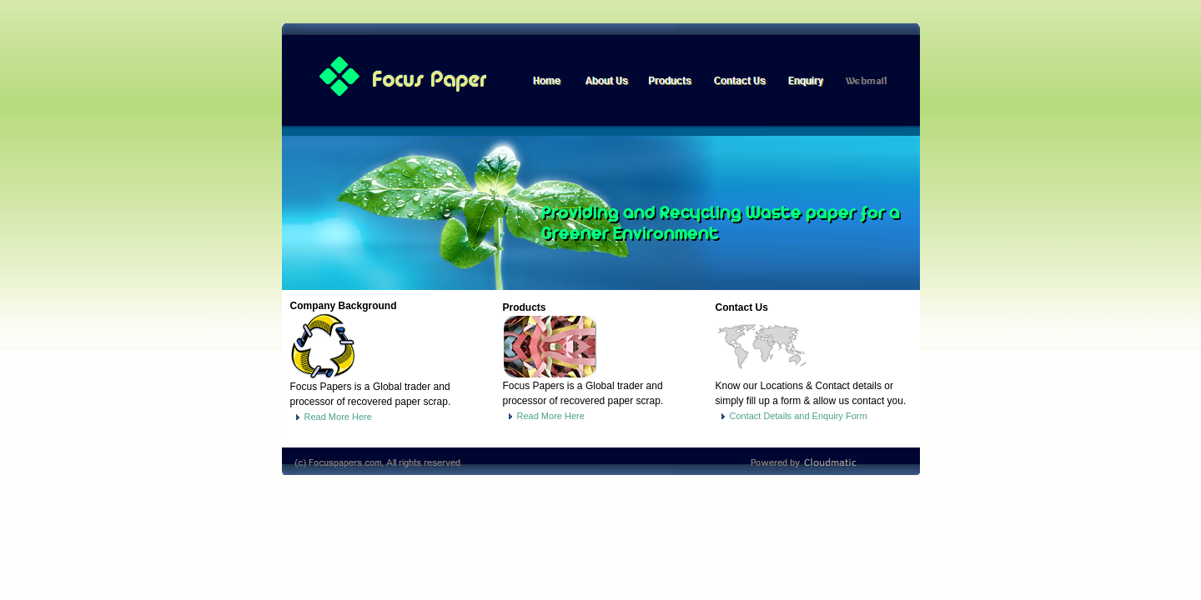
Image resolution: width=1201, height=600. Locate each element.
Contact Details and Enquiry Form (791, 416)
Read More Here (331, 417)
